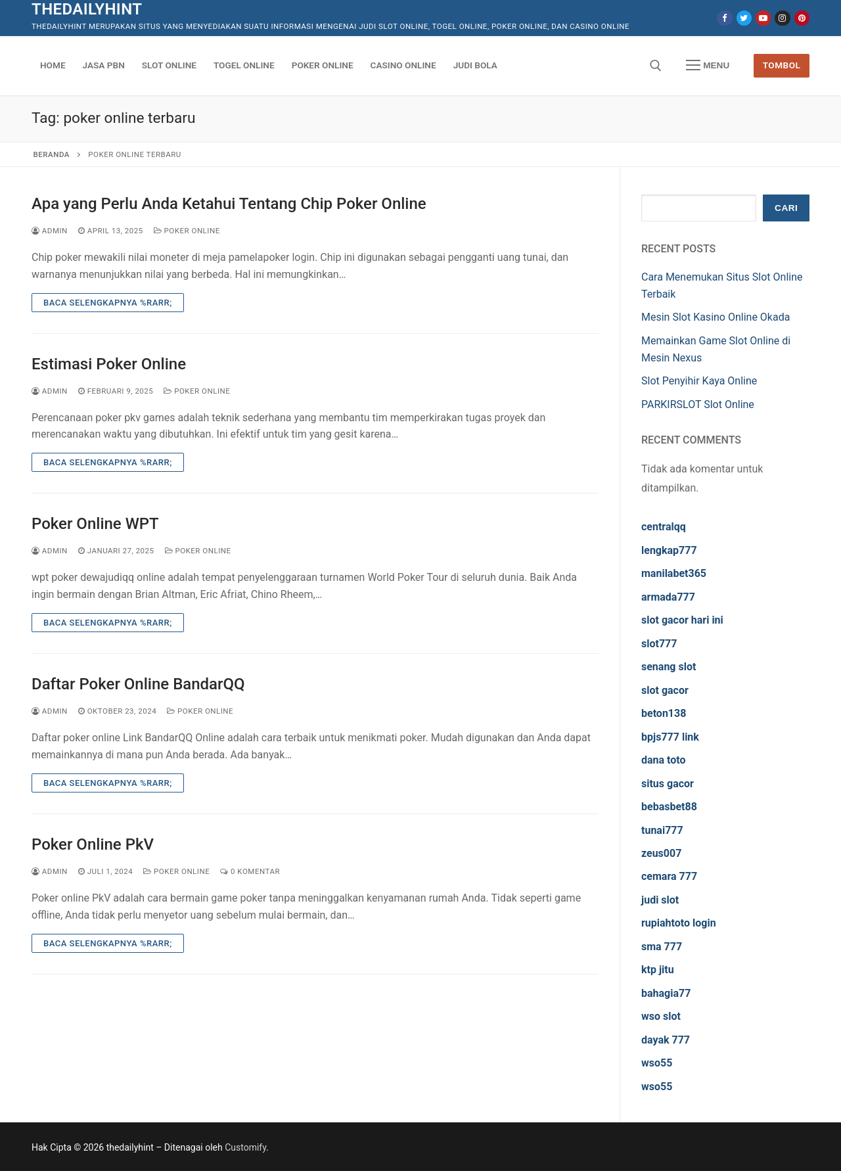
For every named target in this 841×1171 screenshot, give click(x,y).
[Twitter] (744, 18)
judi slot (660, 900)
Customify (245, 1147)
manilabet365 (673, 573)
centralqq (663, 526)
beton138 (663, 713)
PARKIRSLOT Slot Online (697, 404)
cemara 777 (669, 876)
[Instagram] (782, 18)
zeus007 (661, 853)
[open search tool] (656, 66)
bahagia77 (666, 993)
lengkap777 (669, 550)
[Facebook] (724, 18)
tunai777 (662, 830)
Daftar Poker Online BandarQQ (138, 684)
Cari (786, 208)
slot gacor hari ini (682, 620)
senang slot (668, 666)
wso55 (656, 1063)
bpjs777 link (670, 737)
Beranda (52, 154)
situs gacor (667, 783)
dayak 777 (665, 1040)
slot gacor (665, 690)
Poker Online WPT (95, 524)
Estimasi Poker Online (109, 364)
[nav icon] (707, 66)
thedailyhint (87, 9)
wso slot (661, 1016)
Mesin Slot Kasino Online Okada (715, 317)
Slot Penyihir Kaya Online (699, 381)
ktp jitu (657, 969)
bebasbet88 (669, 806)
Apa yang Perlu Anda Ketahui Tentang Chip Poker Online (229, 204)
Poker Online (187, 230)
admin (50, 230)
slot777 (659, 643)
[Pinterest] (801, 18)
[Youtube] (763, 18)
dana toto (663, 760)
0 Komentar (250, 871)
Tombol (782, 65)
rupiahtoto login (678, 923)
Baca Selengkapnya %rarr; (107, 303)
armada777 (668, 597)
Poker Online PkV (93, 844)
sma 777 (661, 946)
